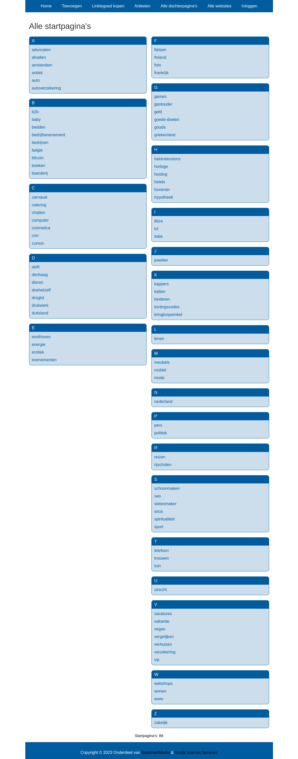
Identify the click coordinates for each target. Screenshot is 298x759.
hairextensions (167, 159)
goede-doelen (166, 119)
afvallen (39, 57)
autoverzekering (46, 88)
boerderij (40, 173)
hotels (159, 182)
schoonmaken (167, 488)
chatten (38, 212)
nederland (163, 401)
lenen (159, 338)
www (158, 699)
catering (39, 205)
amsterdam (42, 65)
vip (156, 660)
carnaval (39, 197)
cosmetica (41, 228)
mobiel (160, 370)
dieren (37, 282)
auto (36, 80)
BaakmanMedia (155, 752)
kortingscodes (167, 307)
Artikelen (142, 6)
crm (35, 235)
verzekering (164, 652)
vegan (159, 629)
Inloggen (249, 6)
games (160, 96)
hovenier (162, 189)
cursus (38, 243)
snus (158, 511)
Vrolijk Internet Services (196, 752)
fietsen (160, 50)
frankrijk (161, 73)
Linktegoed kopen (108, 6)
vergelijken (164, 637)
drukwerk (40, 305)
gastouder (163, 104)
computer (40, 220)
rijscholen (163, 464)
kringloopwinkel (168, 314)
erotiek (38, 352)
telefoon (161, 550)
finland (160, 57)
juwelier (161, 260)
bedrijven (40, 142)
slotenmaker (165, 504)
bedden (38, 127)
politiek (160, 433)
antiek (37, 73)
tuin (157, 566)
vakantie (162, 621)
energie (38, 344)
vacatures (163, 613)
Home (46, 6)
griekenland (164, 135)
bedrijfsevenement (48, 135)
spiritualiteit (164, 519)
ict (156, 228)
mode (159, 378)
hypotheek (163, 197)
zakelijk (161, 722)
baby (36, 119)
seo (157, 496)
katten (159, 291)
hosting (161, 174)
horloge (161, 166)
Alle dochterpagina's (179, 6)
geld (158, 112)
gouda (160, 127)
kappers (161, 284)
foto (157, 65)
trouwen (161, 558)
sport (158, 527)
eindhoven (41, 337)
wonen (160, 691)
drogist (38, 298)
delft (36, 267)
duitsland (40, 313)
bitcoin (38, 158)
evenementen (44, 360)
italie (158, 236)
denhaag (40, 275)
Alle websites (219, 6)
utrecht (160, 589)
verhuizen (163, 644)
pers (158, 425)
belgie (37, 150)
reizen (159, 457)
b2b (35, 112)
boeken (38, 165)
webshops (163, 683)
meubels (162, 362)
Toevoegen (72, 6)
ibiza (158, 221)
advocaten (41, 50)
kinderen (162, 299)
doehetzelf (41, 290)
